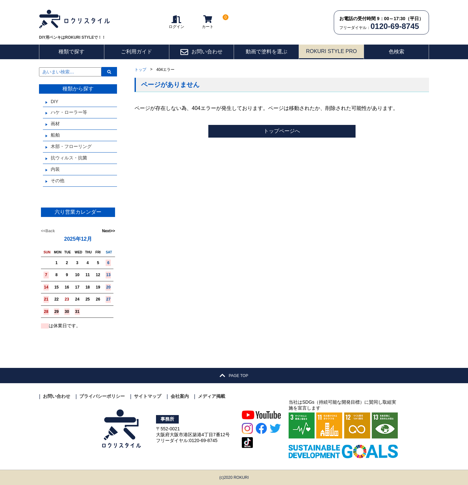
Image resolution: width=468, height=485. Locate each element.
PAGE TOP (234, 375)
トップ (140, 69)
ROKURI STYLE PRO (331, 51)
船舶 (55, 135)
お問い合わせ (201, 52)
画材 (55, 123)
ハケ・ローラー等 (69, 112)
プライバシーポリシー (102, 396)
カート (207, 22)
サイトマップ (147, 396)
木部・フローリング (71, 146)
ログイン (176, 22)
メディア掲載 (211, 396)
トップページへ (282, 131)
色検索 (396, 51)
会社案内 (180, 396)
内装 (55, 169)
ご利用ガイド (136, 51)
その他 (57, 180)
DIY (54, 101)
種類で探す (71, 51)
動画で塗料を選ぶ (266, 51)
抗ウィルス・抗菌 (69, 157)
